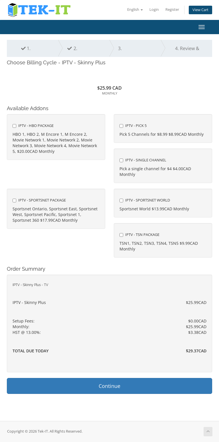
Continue (109, 386)
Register (172, 9)
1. (26, 48)
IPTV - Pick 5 (133, 125)
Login (154, 9)
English (135, 9)
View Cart (200, 9)
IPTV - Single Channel (142, 160)
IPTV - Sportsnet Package (39, 200)
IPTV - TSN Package (139, 234)
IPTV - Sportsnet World (144, 200)
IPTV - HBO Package (33, 125)
